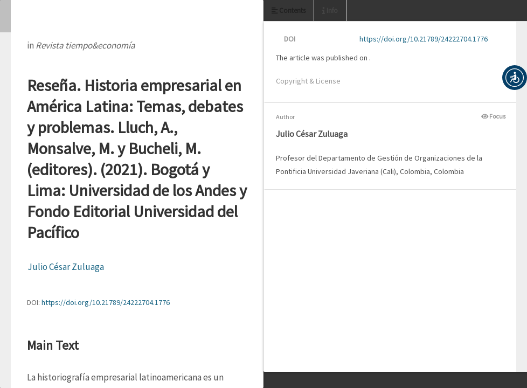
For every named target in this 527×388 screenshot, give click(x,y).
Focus (493, 116)
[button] (514, 77)
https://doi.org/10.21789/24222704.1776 (105, 302)
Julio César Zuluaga (65, 267)
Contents (289, 10)
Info (330, 10)
